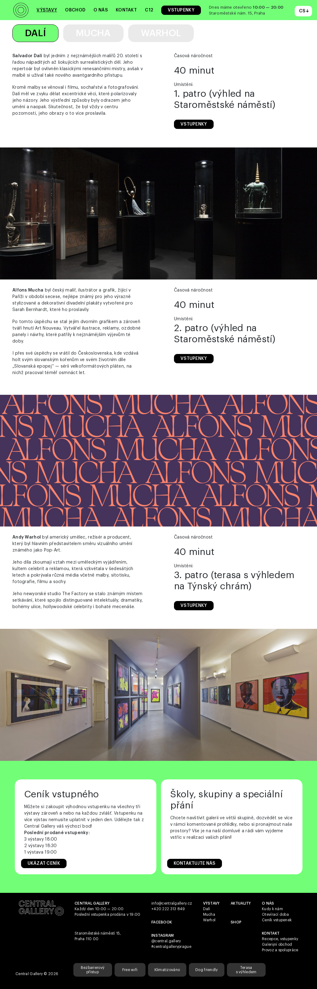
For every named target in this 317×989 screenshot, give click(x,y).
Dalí (35, 33)
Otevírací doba (275, 914)
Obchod (75, 10)
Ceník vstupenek (277, 920)
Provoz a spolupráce (280, 950)
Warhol (161, 33)
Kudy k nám (272, 909)
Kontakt (126, 10)
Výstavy (47, 10)
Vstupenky (181, 10)
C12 (149, 10)
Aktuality (241, 903)
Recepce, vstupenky (280, 939)
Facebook (161, 922)
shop (236, 922)
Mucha (93, 33)
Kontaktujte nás (194, 863)
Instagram (162, 935)
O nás (100, 10)
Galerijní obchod (277, 944)
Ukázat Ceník (44, 863)
